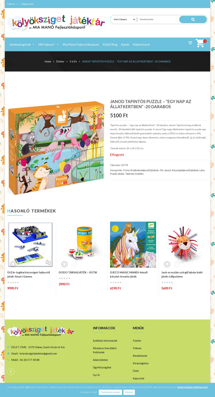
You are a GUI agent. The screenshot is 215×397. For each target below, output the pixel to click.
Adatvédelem (100, 359)
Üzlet (136, 370)
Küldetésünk (141, 44)
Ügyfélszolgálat (102, 367)
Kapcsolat (138, 378)
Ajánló (125, 44)
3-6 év (73, 61)
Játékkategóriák (22, 44)
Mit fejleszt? (48, 44)
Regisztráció (27, 4)
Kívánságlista (140, 363)
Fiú (161, 170)
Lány (202, 170)
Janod (167, 170)
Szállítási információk (105, 340)
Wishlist (190, 43)
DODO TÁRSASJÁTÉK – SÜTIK (78, 272)
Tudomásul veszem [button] (110, 392)
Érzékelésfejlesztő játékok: (145, 170)
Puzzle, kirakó (117, 173)
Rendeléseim (140, 355)
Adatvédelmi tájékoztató (192, 387)
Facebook (10, 371)
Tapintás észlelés (134, 173)
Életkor (60, 61)
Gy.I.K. (96, 374)
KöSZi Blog (110, 44)
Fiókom (11, 4)
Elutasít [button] (129, 392)
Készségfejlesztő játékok (185, 170)
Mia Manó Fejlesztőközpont (80, 44)
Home (48, 61)
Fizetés (137, 340)
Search (200, 19)
